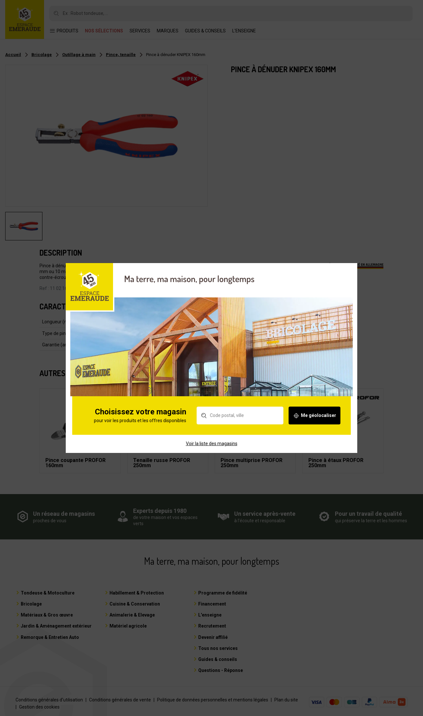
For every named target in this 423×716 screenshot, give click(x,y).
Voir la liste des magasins (211, 449)
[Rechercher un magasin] (242, 421)
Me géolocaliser (316, 421)
